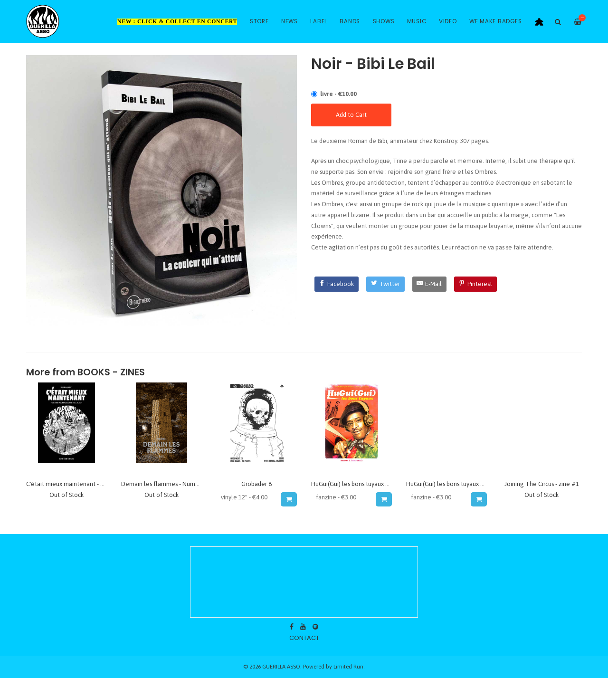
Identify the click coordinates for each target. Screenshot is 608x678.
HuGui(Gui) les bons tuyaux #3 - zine (455, 483)
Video (448, 21)
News (289, 21)
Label (318, 21)
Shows (384, 21)
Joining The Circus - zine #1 (541, 483)
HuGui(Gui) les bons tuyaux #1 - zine (360, 483)
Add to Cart (351, 114)
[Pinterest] (475, 284)
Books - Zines (111, 372)
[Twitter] (385, 284)
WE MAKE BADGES (495, 21)
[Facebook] (336, 284)
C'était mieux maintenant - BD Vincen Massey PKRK (95, 483)
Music (417, 21)
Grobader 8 (256, 483)
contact (304, 637)
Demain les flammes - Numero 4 (165, 483)
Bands (350, 21)
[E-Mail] (429, 284)
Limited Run (348, 666)
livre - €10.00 (338, 93)
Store (259, 21)
